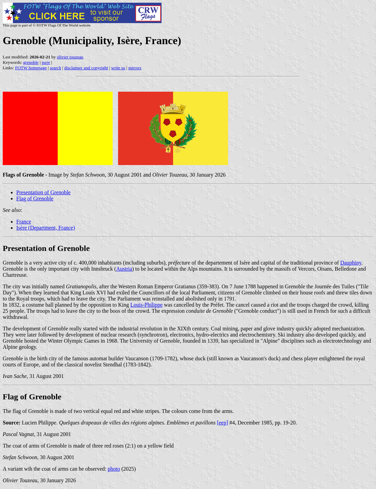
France (23, 221)
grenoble (30, 62)
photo (114, 469)
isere (46, 62)
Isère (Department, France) (45, 228)
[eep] (222, 422)
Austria (124, 269)
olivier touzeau (70, 56)
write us (118, 67)
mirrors (134, 67)
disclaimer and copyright (86, 67)
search (55, 67)
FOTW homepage (30, 67)
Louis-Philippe (146, 305)
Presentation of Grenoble (43, 192)
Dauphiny (350, 263)
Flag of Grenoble (34, 198)
